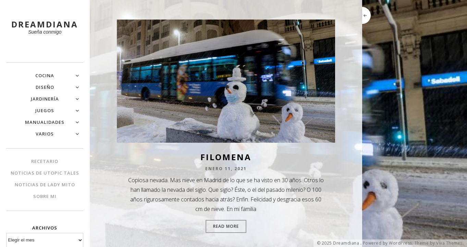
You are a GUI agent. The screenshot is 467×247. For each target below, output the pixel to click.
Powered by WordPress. (388, 243)
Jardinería (45, 99)
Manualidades (44, 122)
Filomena (225, 157)
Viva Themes (449, 243)
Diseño (45, 87)
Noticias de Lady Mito (45, 184)
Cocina (44, 75)
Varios (45, 134)
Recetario (44, 161)
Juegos (44, 110)
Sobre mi (45, 196)
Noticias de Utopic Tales (45, 173)
